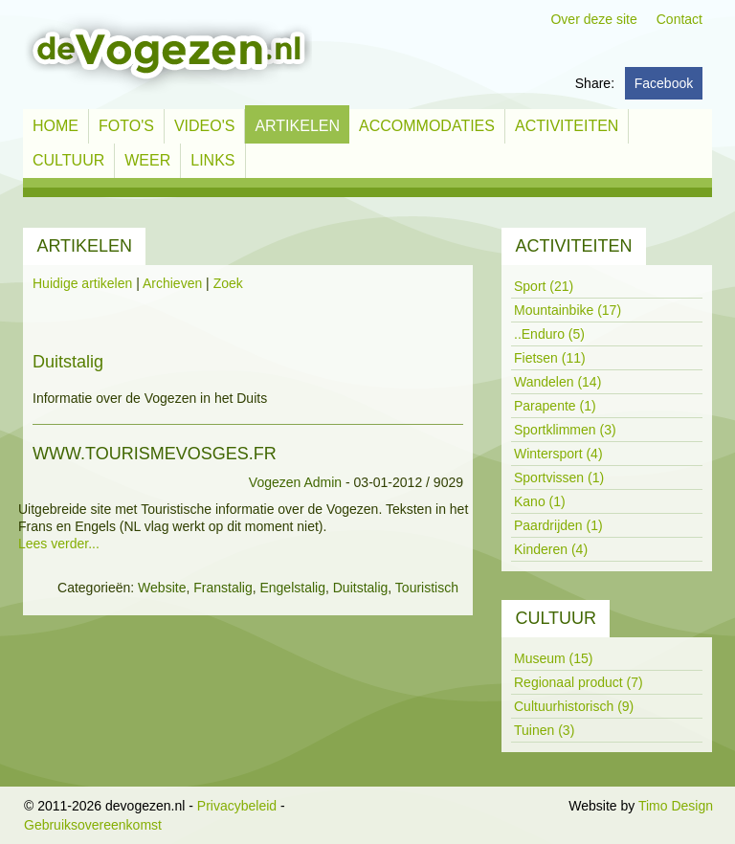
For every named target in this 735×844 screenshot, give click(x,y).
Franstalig (222, 587)
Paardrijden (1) (558, 525)
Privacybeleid (237, 805)
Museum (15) (553, 658)
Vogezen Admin (295, 482)
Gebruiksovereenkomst (93, 825)
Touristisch (426, 587)
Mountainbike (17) (567, 310)
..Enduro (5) (549, 334)
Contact (679, 19)
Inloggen (540, 805)
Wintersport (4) (558, 453)
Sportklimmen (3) (565, 429)
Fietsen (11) (550, 358)
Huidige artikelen (82, 283)
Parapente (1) (555, 405)
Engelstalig (292, 587)
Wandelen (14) (557, 381)
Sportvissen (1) (559, 477)
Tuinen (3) (544, 730)
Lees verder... (59, 543)
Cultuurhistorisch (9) (574, 706)
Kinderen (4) (551, 549)
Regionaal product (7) (578, 682)
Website (162, 587)
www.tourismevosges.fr (155, 453)
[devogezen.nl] (167, 53)
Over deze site (593, 19)
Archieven (172, 283)
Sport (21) (543, 286)
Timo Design (675, 805)
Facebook (664, 83)
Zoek (228, 283)
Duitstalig (361, 587)
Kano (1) (540, 501)
